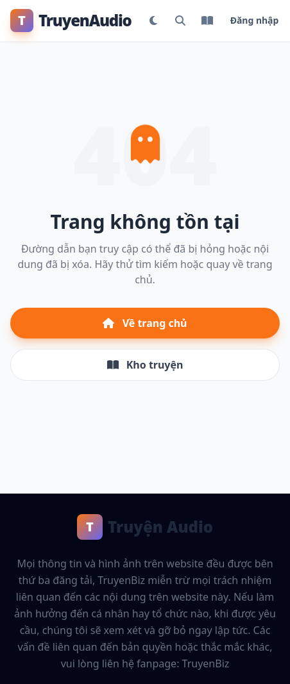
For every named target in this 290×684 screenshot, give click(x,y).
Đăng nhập (254, 20)
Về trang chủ (145, 323)
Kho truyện (145, 365)
